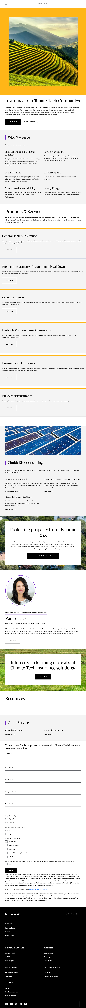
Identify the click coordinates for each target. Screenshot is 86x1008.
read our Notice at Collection (38, 889)
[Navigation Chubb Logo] (43, 4)
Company (9, 983)
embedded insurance (53, 967)
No (8, 834)
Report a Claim (10, 928)
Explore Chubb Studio (51, 976)
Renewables (43, 841)
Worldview (8, 976)
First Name (8, 768)
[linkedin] (11, 1004)
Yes (8, 830)
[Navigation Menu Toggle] (80, 4)
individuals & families (14, 948)
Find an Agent (9, 960)
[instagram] (25, 1004)
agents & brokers (12, 967)
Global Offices (9, 935)
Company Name (10, 792)
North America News (11, 992)
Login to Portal (10, 953)
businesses (48, 948)
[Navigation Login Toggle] (6, 4)
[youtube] (20, 1004)
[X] (16, 1004)
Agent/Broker (11, 819)
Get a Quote (48, 960)
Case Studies (48, 972)
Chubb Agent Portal (11, 972)
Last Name (8, 780)
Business (9, 823)
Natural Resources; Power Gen (43, 853)
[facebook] (6, 1004)
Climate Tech (43, 849)
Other (43, 857)
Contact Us (9, 932)
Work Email (9, 804)
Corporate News (10, 996)
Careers (7, 988)
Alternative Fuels (43, 845)
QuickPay (8, 957)
